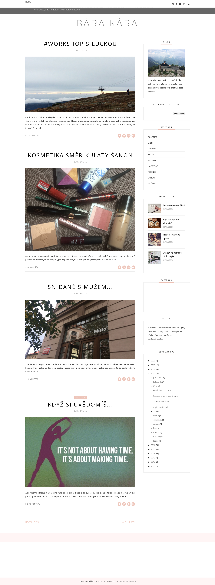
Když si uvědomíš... (80, 404)
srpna (156, 415)
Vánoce (151, 177)
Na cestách (153, 166)
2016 (153, 445)
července (157, 419)
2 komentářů (32, 267)
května (156, 428)
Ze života (152, 183)
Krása (151, 154)
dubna (156, 432)
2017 (153, 373)
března (156, 436)
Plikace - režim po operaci (171, 236)
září (155, 411)
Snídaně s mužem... (80, 287)
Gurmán (152, 148)
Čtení (150, 142)
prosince (157, 377)
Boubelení (80, 397)
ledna (156, 440)
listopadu (157, 382)
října (155, 386)
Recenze (152, 172)
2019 (153, 365)
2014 (153, 453)
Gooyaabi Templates (127, 581)
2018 (153, 369)
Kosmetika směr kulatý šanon (80, 155)
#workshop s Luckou (80, 43)
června (156, 424)
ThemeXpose (100, 581)
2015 (153, 449)
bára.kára (107, 23)
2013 (153, 457)
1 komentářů (32, 379)
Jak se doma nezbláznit (174, 205)
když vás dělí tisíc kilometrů (171, 221)
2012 (153, 462)
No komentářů (32, 135)
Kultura (152, 160)
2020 (153, 360)
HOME (28, 1)
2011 (153, 466)
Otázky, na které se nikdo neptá (172, 254)
